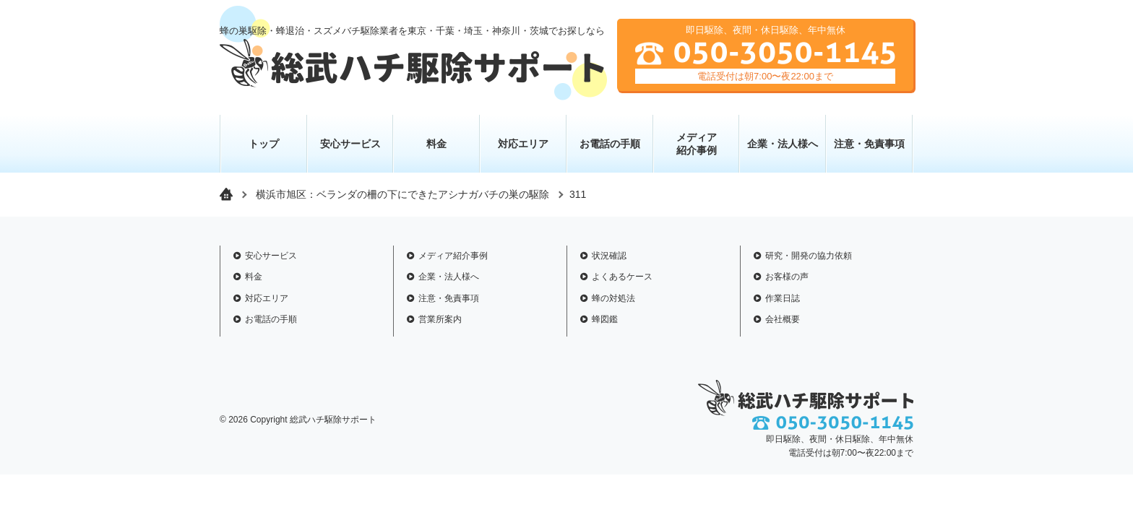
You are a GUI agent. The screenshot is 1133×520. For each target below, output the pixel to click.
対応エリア (523, 144)
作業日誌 (782, 298)
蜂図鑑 (605, 319)
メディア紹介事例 (453, 256)
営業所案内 (440, 319)
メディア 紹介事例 (696, 143)
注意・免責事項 (869, 144)
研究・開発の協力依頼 (808, 256)
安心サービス (350, 144)
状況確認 (609, 256)
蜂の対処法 (613, 298)
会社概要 (782, 319)
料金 (436, 144)
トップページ (226, 194)
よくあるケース (622, 277)
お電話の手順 (610, 144)
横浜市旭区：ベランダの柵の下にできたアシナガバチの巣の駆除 (402, 194)
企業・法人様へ (782, 144)
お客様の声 (787, 277)
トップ (264, 144)
